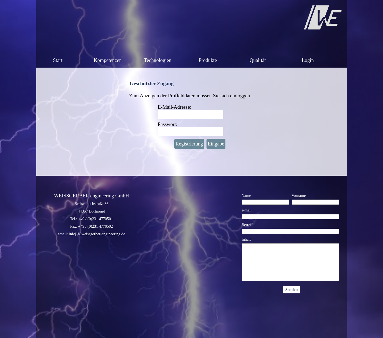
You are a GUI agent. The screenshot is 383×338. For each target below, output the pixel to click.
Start (57, 60)
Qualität (257, 60)
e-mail (247, 210)
